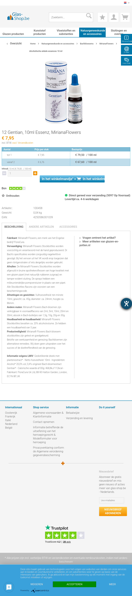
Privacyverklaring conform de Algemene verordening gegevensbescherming (48, 451)
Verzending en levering (79, 418)
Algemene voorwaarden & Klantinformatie (48, 414)
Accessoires (68, 226)
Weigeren (36, 584)
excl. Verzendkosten (22, 142)
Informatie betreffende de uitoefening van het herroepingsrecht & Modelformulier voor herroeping (48, 435)
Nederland (11, 424)
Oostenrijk (11, 412)
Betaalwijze (73, 412)
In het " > (73, 179)
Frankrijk (10, 416)
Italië (8, 420)
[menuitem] (7, 3)
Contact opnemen (43, 422)
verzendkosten (60, 558)
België (8, 427)
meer (112, 584)
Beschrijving (13, 226)
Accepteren (74, 584)
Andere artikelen (41, 226)
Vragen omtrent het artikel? (98, 237)
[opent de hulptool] (126, 303)
